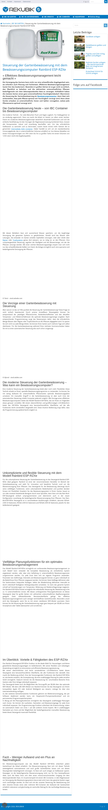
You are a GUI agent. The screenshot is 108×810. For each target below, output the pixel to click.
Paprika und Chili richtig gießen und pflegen (95, 55)
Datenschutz (27, 1)
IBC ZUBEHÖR (63, 17)
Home (3, 1)
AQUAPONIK (79, 17)
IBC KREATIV (48, 17)
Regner (5, 240)
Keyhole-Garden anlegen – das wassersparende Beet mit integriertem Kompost (95, 65)
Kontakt (9, 1)
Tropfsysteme (18, 240)
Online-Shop (94, 17)
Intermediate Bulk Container (22, 129)
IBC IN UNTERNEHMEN (29, 17)
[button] (4, 805)
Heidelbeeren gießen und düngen (96, 46)
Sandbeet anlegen (93, 36)
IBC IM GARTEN (9, 17)
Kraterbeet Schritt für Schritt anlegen (94, 72)
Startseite (5, 23)
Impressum (17, 1)
